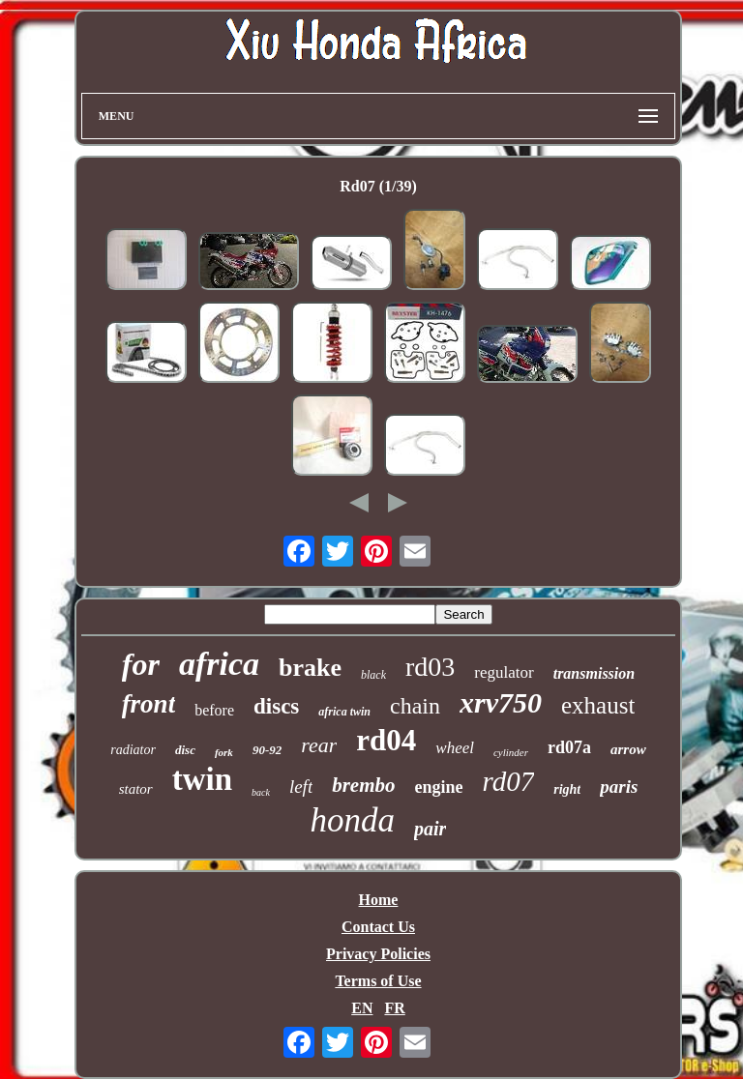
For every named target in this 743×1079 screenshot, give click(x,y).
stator (136, 789)
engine (439, 787)
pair (430, 828)
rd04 (386, 740)
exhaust (598, 705)
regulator (503, 672)
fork (224, 752)
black (373, 675)
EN (361, 1008)
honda (353, 820)
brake (310, 668)
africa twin (344, 711)
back (261, 792)
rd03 (430, 667)
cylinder (510, 752)
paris (619, 786)
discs (276, 706)
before (214, 710)
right (566, 789)
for (141, 664)
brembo (363, 785)
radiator (133, 750)
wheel (454, 748)
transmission (594, 673)
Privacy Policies (378, 954)
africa (219, 664)
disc (185, 750)
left (300, 786)
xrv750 (501, 702)
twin (202, 779)
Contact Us (378, 927)
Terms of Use (378, 981)
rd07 (509, 781)
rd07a (569, 747)
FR (394, 1008)
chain (415, 705)
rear (319, 745)
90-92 (267, 750)
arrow (628, 749)
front (149, 703)
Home (379, 899)
